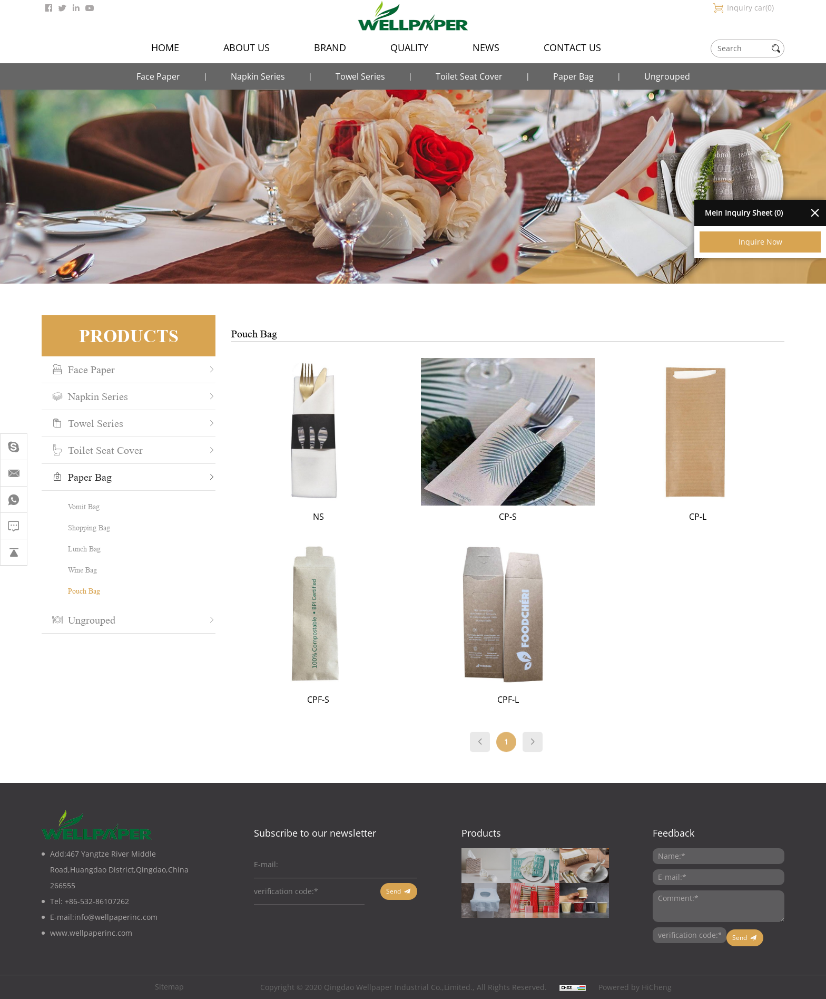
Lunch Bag (78, 549)
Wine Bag (76, 570)
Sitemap (169, 987)
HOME (165, 47)
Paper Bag (573, 76)
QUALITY (409, 47)
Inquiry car (750, 8)
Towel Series (360, 76)
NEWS (486, 47)
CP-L (716, 516)
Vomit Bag (77, 506)
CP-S (527, 516)
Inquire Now (760, 242)
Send (393, 891)
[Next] (552, 751)
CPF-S (338, 699)
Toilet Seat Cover (469, 76)
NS (337, 516)
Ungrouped (667, 76)
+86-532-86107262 (97, 901)
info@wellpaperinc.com (116, 917)
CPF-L (527, 699)
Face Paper (158, 76)
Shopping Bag (83, 527)
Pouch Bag (78, 591)
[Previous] (499, 751)
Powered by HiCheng (635, 987)
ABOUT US (246, 47)
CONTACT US (572, 47)
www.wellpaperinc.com (91, 933)
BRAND (330, 47)
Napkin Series (258, 76)
